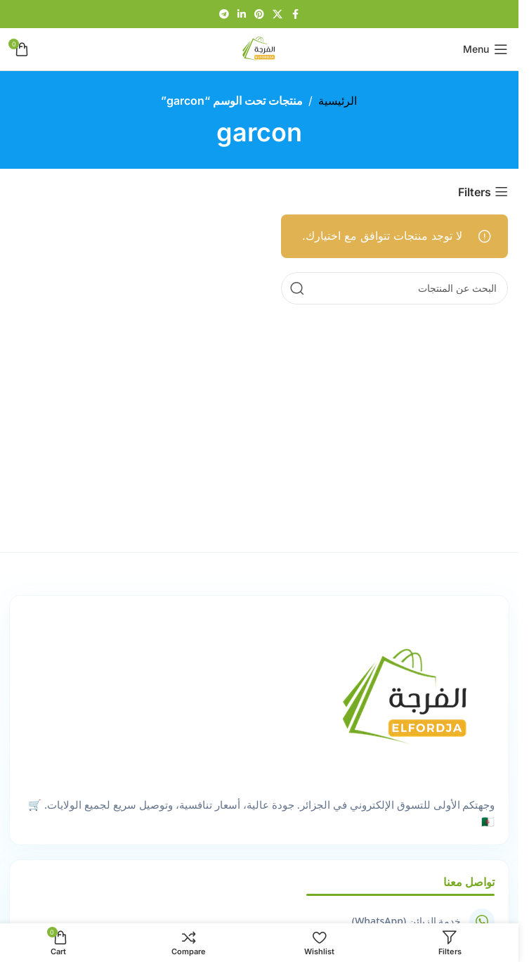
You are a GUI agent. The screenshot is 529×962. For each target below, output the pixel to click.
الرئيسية (337, 101)
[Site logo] (259, 48)
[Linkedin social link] (241, 14)
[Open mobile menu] (485, 49)
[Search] (394, 288)
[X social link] (277, 14)
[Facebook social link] (295, 14)
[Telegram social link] (224, 14)
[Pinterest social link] (259, 14)
